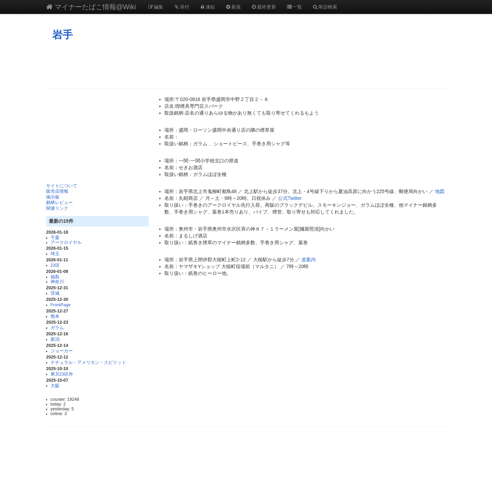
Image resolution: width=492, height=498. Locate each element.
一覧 (294, 7)
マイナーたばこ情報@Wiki (91, 7)
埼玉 (55, 253)
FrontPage (61, 305)
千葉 (55, 237)
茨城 (55, 293)
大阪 (55, 385)
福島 (55, 277)
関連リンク (57, 208)
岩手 (62, 34)
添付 (181, 7)
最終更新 (263, 7)
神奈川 (57, 281)
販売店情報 (57, 191)
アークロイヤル (66, 242)
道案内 (308, 259)
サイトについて (61, 186)
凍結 (207, 7)
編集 (156, 7)
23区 (55, 265)
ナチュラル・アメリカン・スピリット (88, 362)
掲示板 (52, 197)
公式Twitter (290, 198)
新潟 (55, 339)
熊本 (55, 316)
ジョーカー (62, 351)
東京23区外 (62, 374)
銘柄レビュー (59, 202)
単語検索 (325, 7)
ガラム (57, 327)
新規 (233, 7)
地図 (440, 191)
